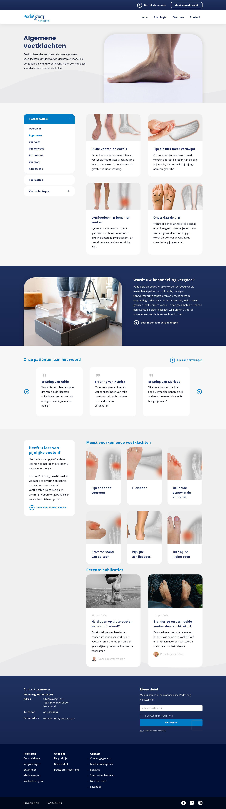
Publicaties (36, 180)
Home (144, 17)
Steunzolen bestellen (102, 775)
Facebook (96, 786)
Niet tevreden (98, 781)
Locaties (95, 769)
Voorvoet (35, 142)
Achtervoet (36, 155)
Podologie (160, 17)
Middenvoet (36, 148)
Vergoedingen (32, 764)
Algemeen (35, 135)
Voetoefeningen (39, 191)
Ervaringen (30, 769)
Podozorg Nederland (66, 769)
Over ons (178, 17)
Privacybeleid (31, 803)
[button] (71, 119)
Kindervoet (36, 168)
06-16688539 (51, 712)
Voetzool (34, 162)
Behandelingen (33, 758)
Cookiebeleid (54, 803)
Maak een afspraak (187, 5)
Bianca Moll (61, 764)
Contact (195, 17)
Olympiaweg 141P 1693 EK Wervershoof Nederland (56, 702)
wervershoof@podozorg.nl (59, 718)
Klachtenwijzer (38, 119)
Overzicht (35, 128)
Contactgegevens (100, 758)
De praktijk (60, 758)
